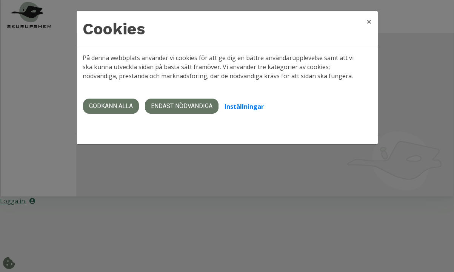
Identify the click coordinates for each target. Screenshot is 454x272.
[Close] (369, 21)
